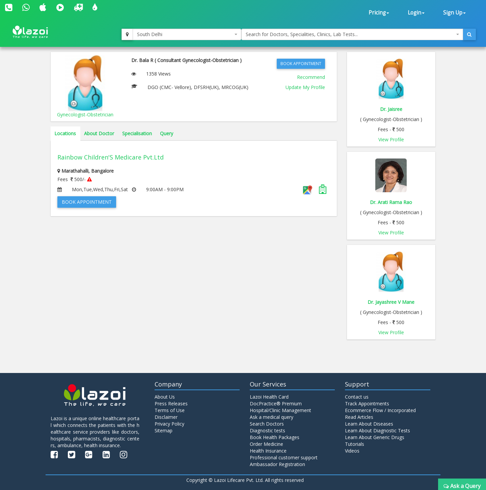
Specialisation (137, 133)
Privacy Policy (169, 424)
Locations (65, 133)
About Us (165, 397)
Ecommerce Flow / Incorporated (380, 410)
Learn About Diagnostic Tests (377, 430)
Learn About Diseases (369, 424)
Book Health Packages (274, 437)
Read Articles (359, 417)
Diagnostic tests (267, 430)
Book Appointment (300, 63)
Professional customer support (284, 457)
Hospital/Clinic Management (280, 410)
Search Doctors (267, 424)
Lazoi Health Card (269, 397)
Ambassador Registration (277, 464)
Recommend (311, 77)
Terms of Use (170, 410)
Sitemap (163, 430)
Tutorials (354, 444)
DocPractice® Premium (276, 403)
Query (166, 133)
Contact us (357, 397)
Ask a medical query (271, 417)
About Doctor (99, 133)
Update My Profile (305, 87)
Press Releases (171, 403)
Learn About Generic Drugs (374, 437)
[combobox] (187, 34)
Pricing (379, 12)
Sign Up (454, 12)
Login (416, 12)
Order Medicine (266, 444)
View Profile (391, 139)
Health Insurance (268, 451)
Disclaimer (166, 417)
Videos (352, 451)
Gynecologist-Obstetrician (85, 114)
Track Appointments (367, 403)
